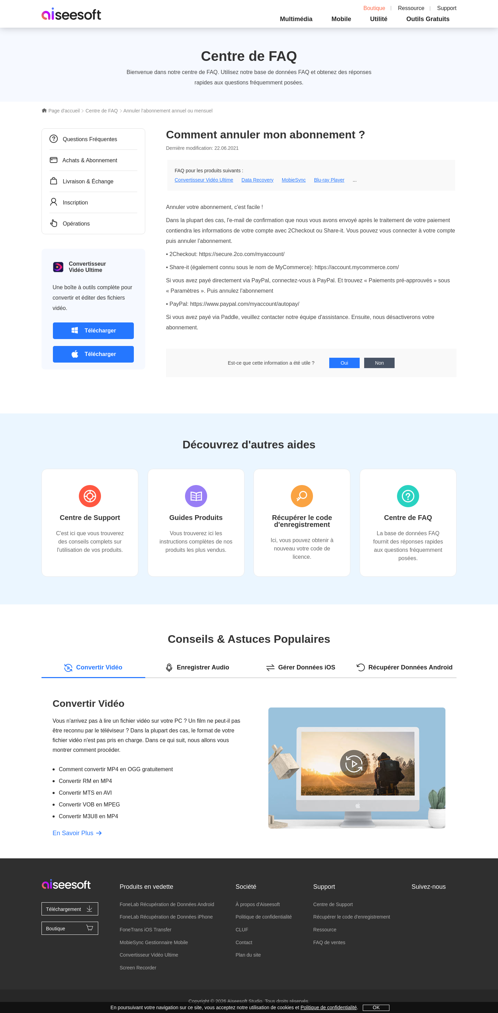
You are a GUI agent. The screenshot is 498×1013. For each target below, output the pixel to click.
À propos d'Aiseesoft (258, 904)
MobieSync (294, 180)
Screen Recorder (138, 967)
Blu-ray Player (329, 180)
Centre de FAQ (101, 110)
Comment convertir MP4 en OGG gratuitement (116, 769)
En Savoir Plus (77, 833)
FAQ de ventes (329, 942)
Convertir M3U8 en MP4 (88, 816)
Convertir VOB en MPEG (89, 804)
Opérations (69, 223)
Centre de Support (333, 904)
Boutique (369, 8)
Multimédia (296, 19)
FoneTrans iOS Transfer (146, 929)
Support (446, 8)
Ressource (411, 8)
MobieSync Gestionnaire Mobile (154, 942)
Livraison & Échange (81, 181)
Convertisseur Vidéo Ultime (204, 180)
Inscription (68, 202)
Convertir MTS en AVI (85, 793)
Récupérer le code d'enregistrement (351, 917)
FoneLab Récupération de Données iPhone (166, 917)
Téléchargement (70, 908)
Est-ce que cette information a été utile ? (271, 363)
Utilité (378, 19)
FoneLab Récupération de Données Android (167, 904)
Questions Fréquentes (83, 139)
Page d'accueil (61, 110)
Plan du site (248, 955)
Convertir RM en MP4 (85, 781)
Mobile (341, 19)
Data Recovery (257, 180)
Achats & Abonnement (83, 160)
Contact (244, 942)
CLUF (242, 929)
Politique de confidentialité (264, 917)
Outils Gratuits (428, 19)
